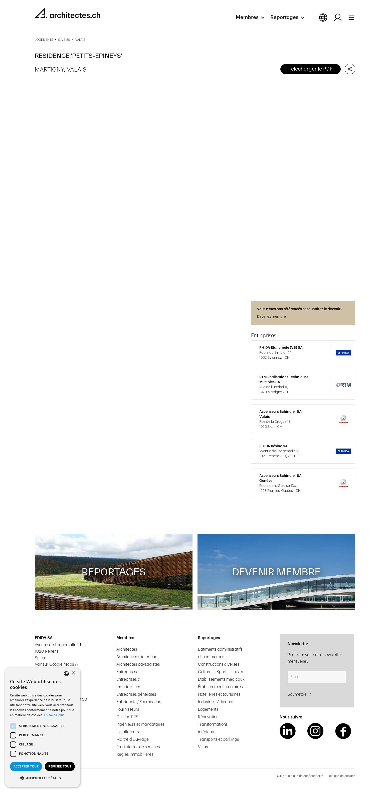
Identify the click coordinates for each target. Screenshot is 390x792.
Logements (208, 709)
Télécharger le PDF (310, 69)
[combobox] (66, 673)
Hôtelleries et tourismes (219, 694)
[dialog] (42, 727)
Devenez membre (271, 316)
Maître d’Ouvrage (132, 739)
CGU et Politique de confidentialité (299, 775)
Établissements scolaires (220, 687)
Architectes (126, 649)
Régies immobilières (134, 754)
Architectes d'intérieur (136, 657)
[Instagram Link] (315, 731)
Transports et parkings (218, 739)
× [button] (73, 673)
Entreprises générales (136, 694)
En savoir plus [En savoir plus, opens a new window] (54, 715)
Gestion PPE (127, 717)
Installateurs (127, 732)
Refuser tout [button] (59, 766)
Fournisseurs (127, 709)
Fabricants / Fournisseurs (139, 702)
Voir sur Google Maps (54, 664)
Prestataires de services (138, 747)
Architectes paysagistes (138, 664)
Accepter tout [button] (26, 766)
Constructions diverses (218, 664)
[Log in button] (337, 17)
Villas (203, 747)
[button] (253, 17)
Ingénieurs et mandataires (140, 724)
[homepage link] (67, 13)
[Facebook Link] (343, 731)
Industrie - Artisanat (216, 702)
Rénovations (209, 717)
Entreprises (126, 672)
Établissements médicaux (221, 679)
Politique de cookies (341, 775)
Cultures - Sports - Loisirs (220, 672)
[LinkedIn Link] (288, 731)
